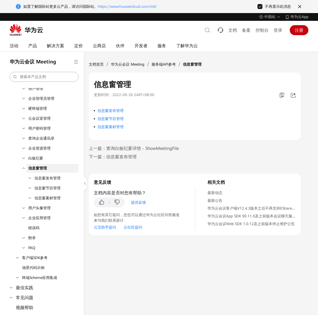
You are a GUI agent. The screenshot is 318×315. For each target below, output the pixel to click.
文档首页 (96, 64)
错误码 (33, 228)
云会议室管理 (39, 118)
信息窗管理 (37, 168)
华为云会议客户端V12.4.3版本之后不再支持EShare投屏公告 (257, 208)
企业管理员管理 (41, 98)
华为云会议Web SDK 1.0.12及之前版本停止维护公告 (251, 224)
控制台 (262, 30)
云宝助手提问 (105, 227)
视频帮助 (24, 307)
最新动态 (214, 193)
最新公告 (214, 200)
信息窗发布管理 (47, 178)
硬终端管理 (37, 108)
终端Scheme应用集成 (39, 278)
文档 (232, 30)
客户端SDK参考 (35, 258)
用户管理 (35, 88)
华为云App (299, 17)
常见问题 (24, 297)
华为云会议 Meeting (127, 64)
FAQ (31, 248)
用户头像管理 (39, 208)
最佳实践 (24, 287)
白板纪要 (35, 158)
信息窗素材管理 (47, 198)
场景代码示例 (33, 268)
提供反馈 (138, 202)
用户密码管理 (39, 128)
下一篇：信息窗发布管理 (113, 156)
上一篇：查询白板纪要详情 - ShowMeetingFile (134, 148)
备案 (246, 30)
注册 (299, 30)
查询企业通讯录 (41, 138)
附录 (32, 238)
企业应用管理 (39, 218)
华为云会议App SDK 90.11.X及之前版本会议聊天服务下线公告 (259, 216)
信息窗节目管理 (47, 188)
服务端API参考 (164, 64)
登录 (278, 30)
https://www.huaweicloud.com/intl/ (127, 6)
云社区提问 (133, 227)
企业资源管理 (39, 148)
